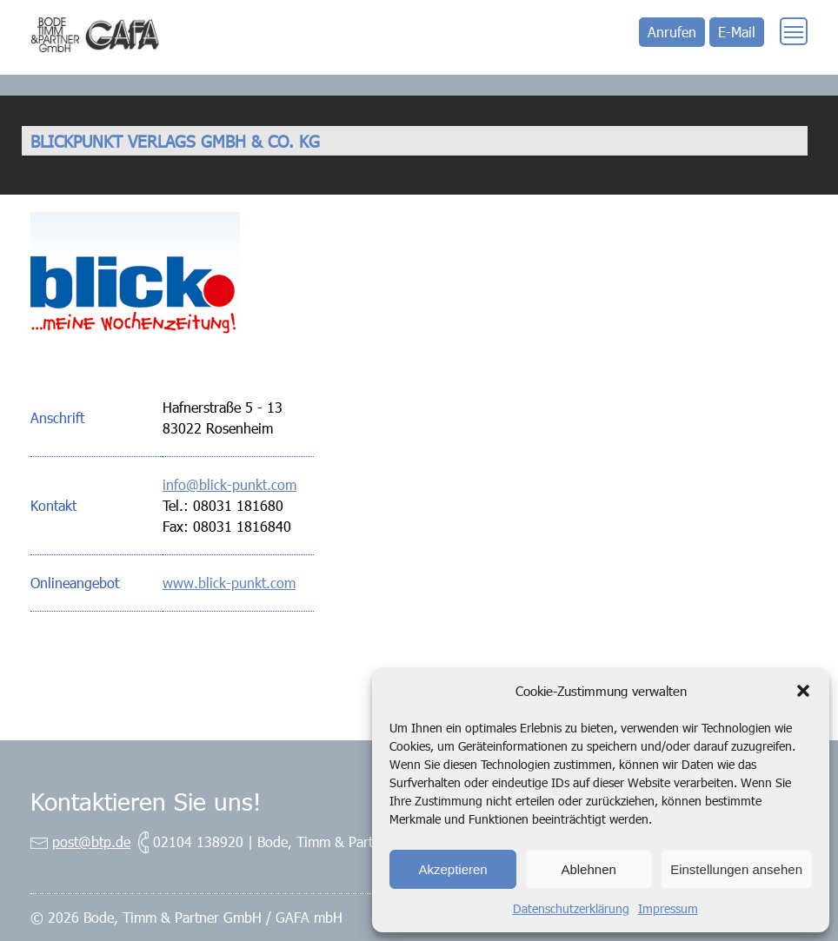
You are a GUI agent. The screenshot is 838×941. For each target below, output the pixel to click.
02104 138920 (198, 841)
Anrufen (672, 32)
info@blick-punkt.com (229, 484)
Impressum (668, 908)
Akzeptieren (452, 869)
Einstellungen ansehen (736, 869)
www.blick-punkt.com (229, 582)
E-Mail (736, 32)
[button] (803, 690)
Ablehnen (588, 869)
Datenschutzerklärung (571, 908)
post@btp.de (91, 841)
